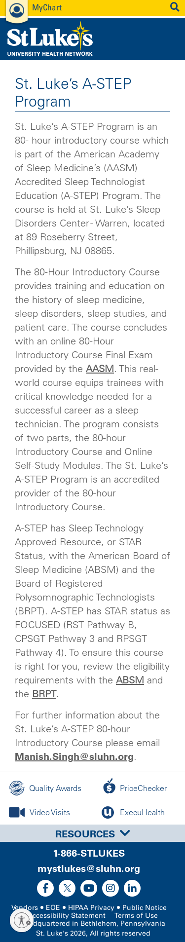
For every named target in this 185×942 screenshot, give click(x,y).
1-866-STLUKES (89, 853)
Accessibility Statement (67, 915)
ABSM (130, 680)
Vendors (24, 908)
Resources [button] (92, 834)
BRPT (44, 694)
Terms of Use (136, 915)
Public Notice (144, 908)
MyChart (47, 7)
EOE (53, 908)
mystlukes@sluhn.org (88, 868)
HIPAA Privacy (91, 908)
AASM (100, 369)
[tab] (92, 833)
